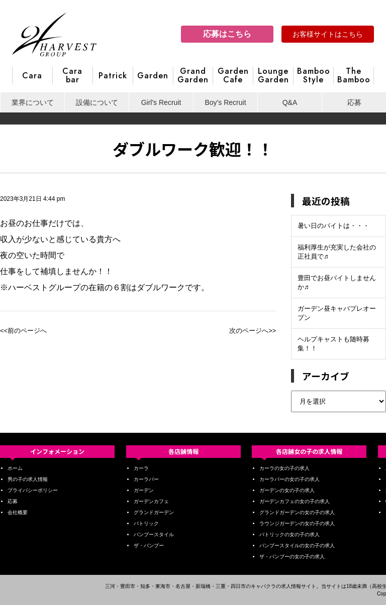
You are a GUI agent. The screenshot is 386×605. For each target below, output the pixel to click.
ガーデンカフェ (151, 501)
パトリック (146, 523)
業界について (33, 102)
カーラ (141, 468)
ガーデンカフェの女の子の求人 (294, 501)
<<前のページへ (23, 330)
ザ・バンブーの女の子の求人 (292, 556)
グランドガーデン (154, 512)
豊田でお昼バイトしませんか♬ (337, 282)
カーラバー (146, 479)
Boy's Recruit (225, 102)
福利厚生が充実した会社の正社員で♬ (337, 252)
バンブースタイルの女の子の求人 (297, 545)
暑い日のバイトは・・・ (333, 225)
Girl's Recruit (161, 102)
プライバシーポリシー (33, 490)
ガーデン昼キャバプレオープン (337, 313)
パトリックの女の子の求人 (289, 534)
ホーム (15, 468)
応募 (354, 102)
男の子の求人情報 (28, 479)
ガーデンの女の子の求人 (287, 490)
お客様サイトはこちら (328, 34)
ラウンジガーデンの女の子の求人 (297, 523)
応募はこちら (227, 34)
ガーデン (144, 490)
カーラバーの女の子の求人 (289, 479)
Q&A (290, 102)
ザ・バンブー (149, 545)
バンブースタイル (154, 534)
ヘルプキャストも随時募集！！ (333, 343)
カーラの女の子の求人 (284, 468)
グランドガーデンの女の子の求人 (297, 512)
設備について (97, 102)
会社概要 (18, 512)
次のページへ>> (252, 330)
